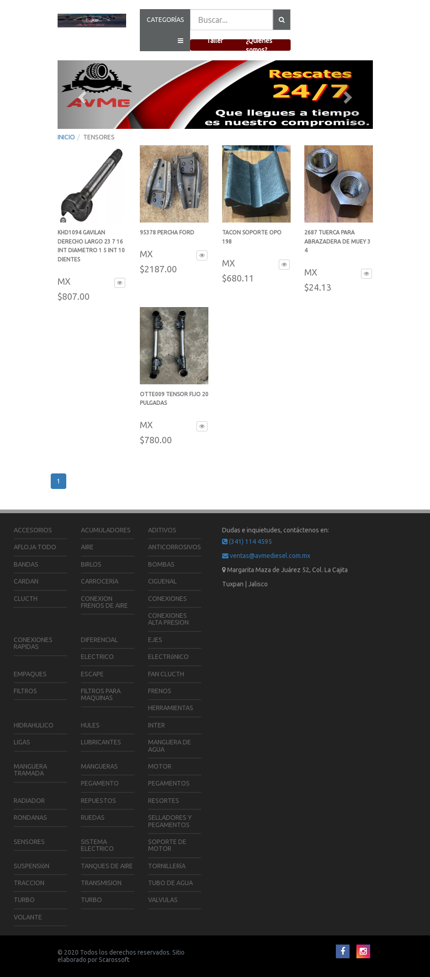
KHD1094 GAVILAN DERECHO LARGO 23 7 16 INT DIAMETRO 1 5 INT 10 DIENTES (91, 250)
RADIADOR (29, 800)
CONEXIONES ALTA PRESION (168, 619)
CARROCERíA (99, 581)
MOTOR (159, 766)
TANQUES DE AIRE (107, 866)
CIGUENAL (162, 581)
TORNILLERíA (167, 866)
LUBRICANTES (101, 742)
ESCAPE (92, 674)
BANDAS (26, 564)
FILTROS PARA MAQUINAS (101, 694)
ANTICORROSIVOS (174, 547)
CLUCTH (25, 598)
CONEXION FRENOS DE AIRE (104, 602)
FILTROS (25, 691)
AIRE (87, 547)
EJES (155, 639)
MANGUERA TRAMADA (30, 770)
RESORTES (163, 800)
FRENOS (159, 691)
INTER (156, 725)
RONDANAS (30, 817)
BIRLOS (91, 564)
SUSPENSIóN (31, 866)
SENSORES (29, 841)
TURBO (24, 899)
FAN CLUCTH (166, 674)
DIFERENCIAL (99, 639)
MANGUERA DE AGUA (169, 745)
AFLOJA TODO (35, 547)
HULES (90, 725)
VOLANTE (28, 917)
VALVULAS (163, 899)
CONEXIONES (167, 598)
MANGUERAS (99, 766)
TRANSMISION (101, 883)
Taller (215, 40)
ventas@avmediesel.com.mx (266, 555)
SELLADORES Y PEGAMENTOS (170, 821)
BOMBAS (161, 564)
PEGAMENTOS (169, 783)
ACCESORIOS (33, 530)
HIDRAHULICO (33, 725)
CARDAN (26, 581)
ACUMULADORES (106, 530)
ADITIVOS (162, 530)
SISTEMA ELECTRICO (97, 845)
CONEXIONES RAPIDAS (33, 643)
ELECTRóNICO (168, 656)
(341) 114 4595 (247, 541)
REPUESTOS (98, 800)
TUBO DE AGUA (170, 883)
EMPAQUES (30, 674)
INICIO (66, 137)
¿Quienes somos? (259, 45)
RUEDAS (93, 817)
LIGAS (22, 742)
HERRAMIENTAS (170, 708)
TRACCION (29, 883)
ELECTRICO (97, 656)
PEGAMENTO (100, 783)
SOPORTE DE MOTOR (167, 845)
